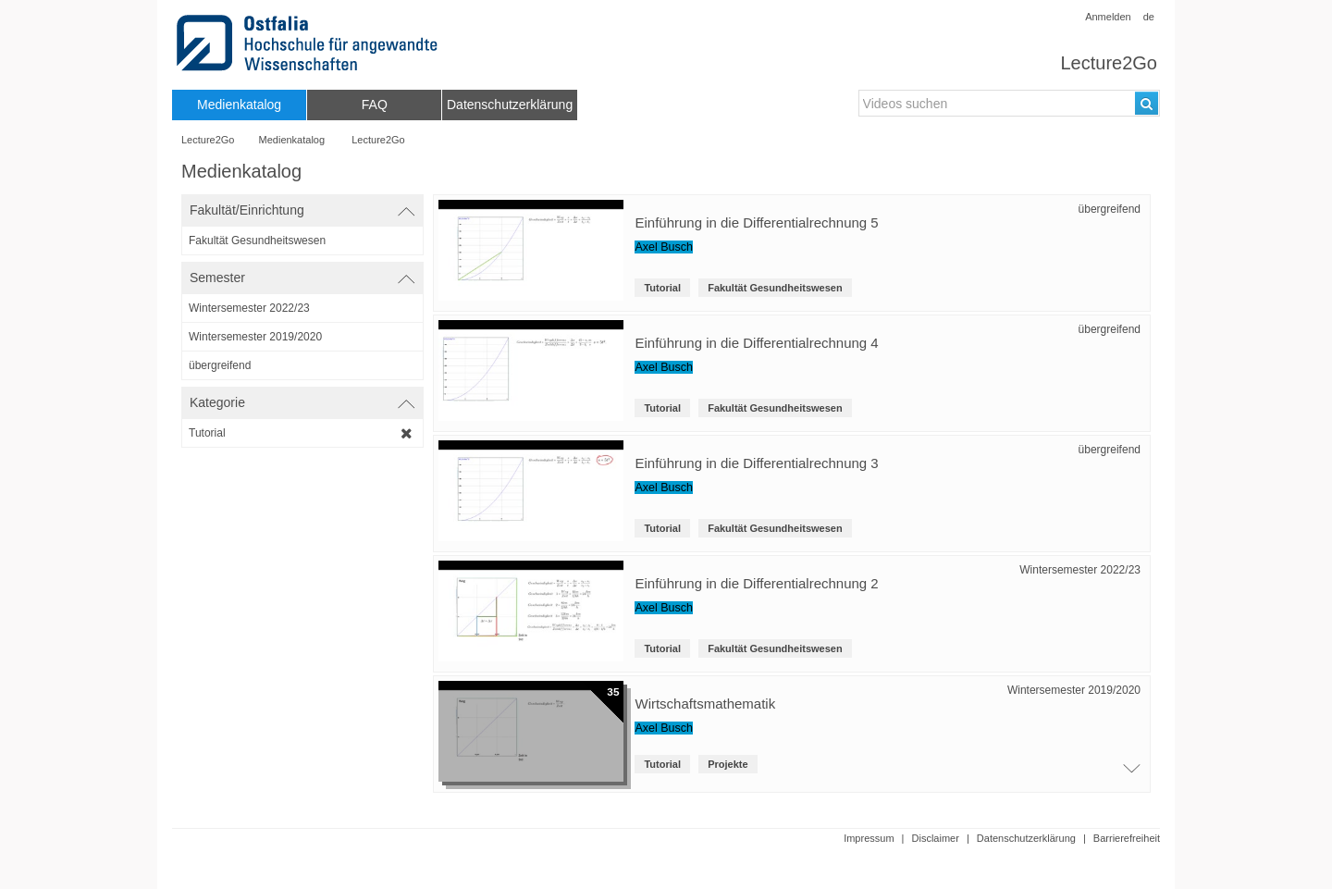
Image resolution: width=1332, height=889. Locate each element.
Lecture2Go (1108, 63)
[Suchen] (1146, 103)
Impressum (869, 838)
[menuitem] (239, 105)
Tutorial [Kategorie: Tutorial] (662, 287)
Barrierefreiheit (1126, 838)
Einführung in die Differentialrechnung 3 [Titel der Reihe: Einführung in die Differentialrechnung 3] (756, 463)
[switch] (302, 210)
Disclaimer (935, 838)
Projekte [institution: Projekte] (727, 764)
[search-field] (1009, 103)
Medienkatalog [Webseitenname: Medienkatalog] (292, 139)
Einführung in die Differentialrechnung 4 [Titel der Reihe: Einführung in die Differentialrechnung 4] (756, 343)
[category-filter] (302, 433)
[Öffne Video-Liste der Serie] (1127, 773)
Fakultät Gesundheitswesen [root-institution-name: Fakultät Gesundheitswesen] (775, 287)
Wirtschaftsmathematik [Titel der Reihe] (705, 703)
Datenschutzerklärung (1026, 838)
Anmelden (1108, 16)
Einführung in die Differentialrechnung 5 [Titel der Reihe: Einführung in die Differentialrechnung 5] (756, 222)
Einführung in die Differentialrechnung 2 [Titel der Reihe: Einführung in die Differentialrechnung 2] (756, 583)
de (1148, 16)
